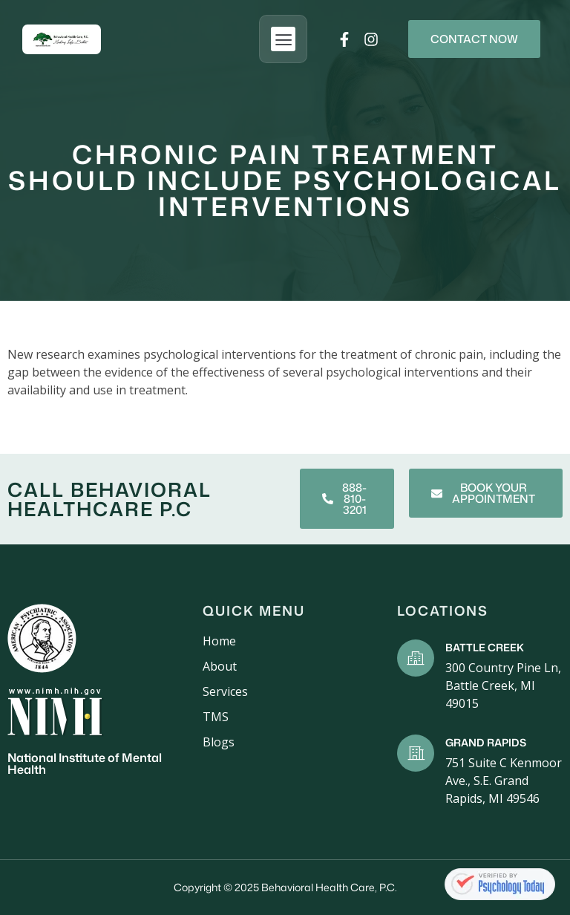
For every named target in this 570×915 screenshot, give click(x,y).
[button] (283, 39)
